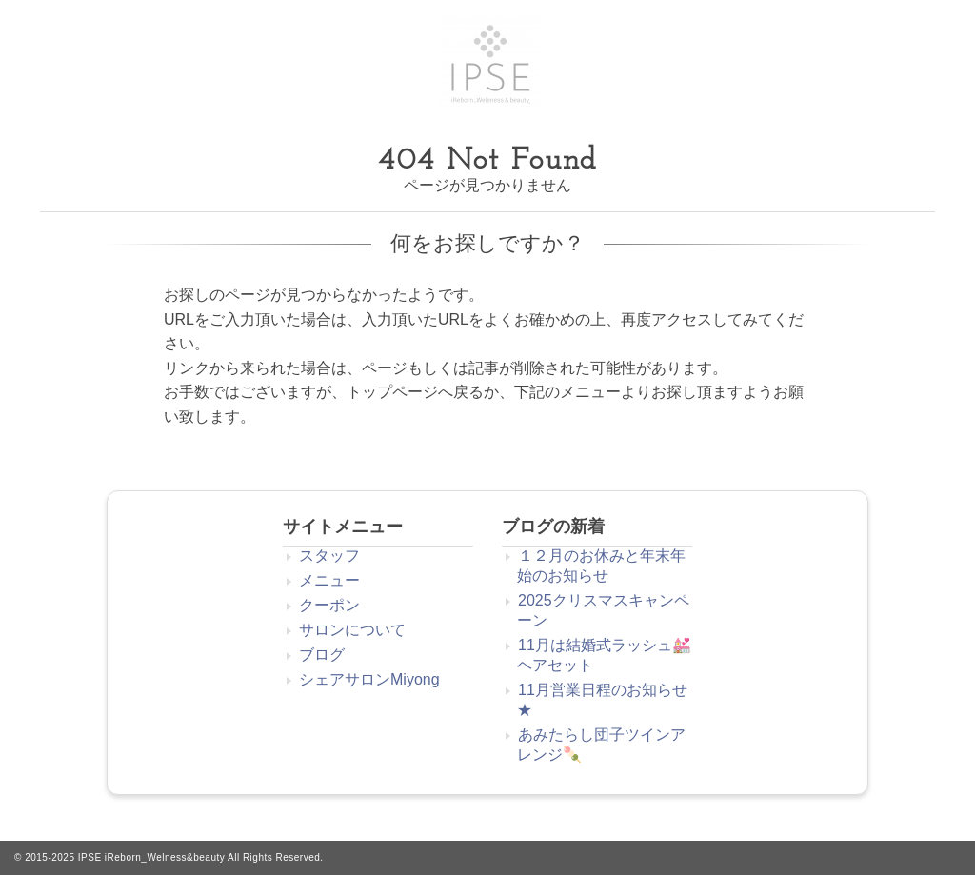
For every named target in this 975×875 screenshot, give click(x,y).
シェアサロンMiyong (369, 679)
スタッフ (329, 555)
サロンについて (352, 630)
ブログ (322, 654)
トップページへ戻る (415, 392)
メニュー (329, 580)
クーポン (329, 605)
